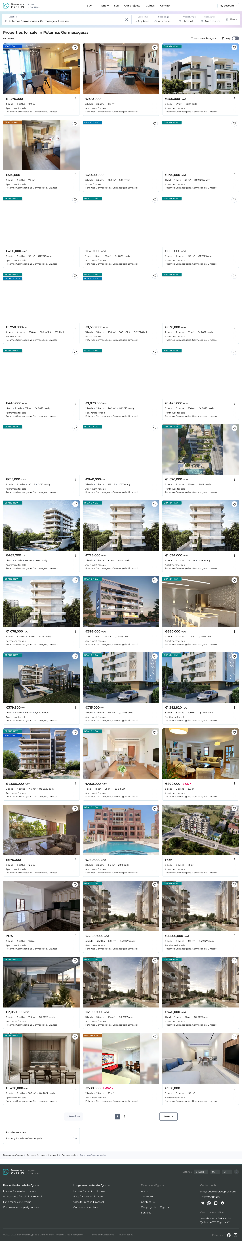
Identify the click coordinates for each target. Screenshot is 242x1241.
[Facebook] (228, 1235)
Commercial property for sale (21, 1207)
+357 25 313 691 (210, 1197)
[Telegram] (202, 1203)
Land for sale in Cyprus (17, 1201)
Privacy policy (125, 1234)
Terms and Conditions (102, 1234)
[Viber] (222, 1203)
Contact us (148, 1201)
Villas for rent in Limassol (88, 1201)
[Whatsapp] (209, 1203)
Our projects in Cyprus (155, 1207)
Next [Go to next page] (168, 1116)
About (145, 1191)
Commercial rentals (85, 1207)
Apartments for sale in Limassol (22, 1196)
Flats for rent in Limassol (88, 1196)
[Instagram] (235, 1235)
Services (146, 1212)
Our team (147, 1196)
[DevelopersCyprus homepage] (13, 6)
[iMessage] (215, 1203)
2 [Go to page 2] (124, 1116)
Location (13, 17)
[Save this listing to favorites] (75, 47)
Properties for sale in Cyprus (21, 1185)
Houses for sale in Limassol (19, 1191)
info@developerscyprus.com (218, 1191)
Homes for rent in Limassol (90, 1191)
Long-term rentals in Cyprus (91, 1185)
